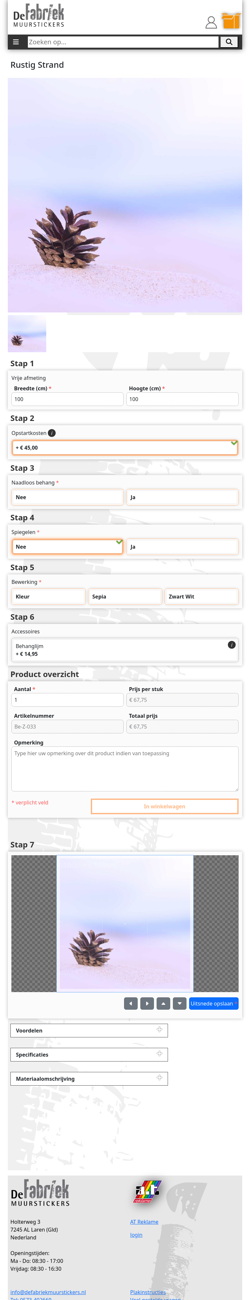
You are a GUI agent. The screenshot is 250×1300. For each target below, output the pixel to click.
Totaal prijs (143, 715)
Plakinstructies (148, 1292)
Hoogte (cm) (147, 388)
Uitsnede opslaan (214, 1003)
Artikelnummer (34, 715)
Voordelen (29, 1030)
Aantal (24, 689)
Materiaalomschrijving (45, 1078)
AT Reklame (144, 1221)
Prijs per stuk (146, 689)
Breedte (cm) (32, 388)
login (136, 1234)
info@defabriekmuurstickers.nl (48, 1292)
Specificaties (32, 1054)
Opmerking (28, 742)
